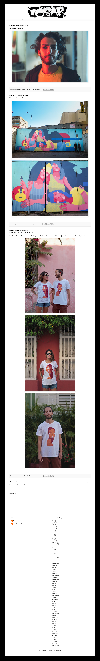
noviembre (54, 545)
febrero (54, 529)
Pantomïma (10, 20)
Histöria (24, 20)
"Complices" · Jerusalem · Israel (19, 98)
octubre (54, 533)
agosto (53, 523)
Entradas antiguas (85, 482)
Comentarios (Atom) (22, 484)
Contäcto (31, 20)
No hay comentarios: (36, 89)
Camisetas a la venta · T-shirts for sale (21, 233)
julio (53, 535)
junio (53, 525)
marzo (53, 527)
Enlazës (18, 20)
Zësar (14, 521)
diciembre (54, 543)
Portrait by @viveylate (16, 28)
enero (53, 531)
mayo (53, 537)
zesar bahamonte (17, 524)
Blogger (59, 650)
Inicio (51, 482)
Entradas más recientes (16, 482)
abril (53, 521)
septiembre (55, 563)
